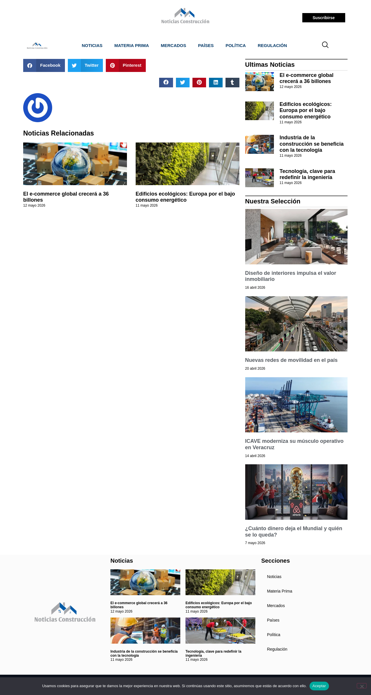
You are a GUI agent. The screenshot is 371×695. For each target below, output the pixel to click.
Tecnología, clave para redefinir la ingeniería (307, 174)
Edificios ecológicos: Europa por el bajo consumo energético (185, 197)
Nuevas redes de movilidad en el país (291, 360)
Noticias (92, 45)
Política (235, 45)
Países (206, 45)
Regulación (272, 45)
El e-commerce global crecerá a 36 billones (307, 78)
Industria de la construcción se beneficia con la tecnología (312, 144)
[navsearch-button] (325, 45)
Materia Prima (131, 45)
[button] (44, 65)
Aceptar (319, 686)
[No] (362, 685)
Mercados (173, 45)
